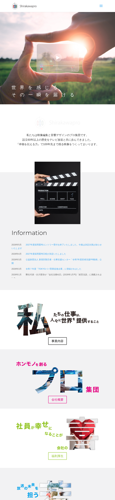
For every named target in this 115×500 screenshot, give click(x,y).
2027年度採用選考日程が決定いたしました (46, 214)
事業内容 (57, 301)
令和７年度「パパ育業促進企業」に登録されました (53, 229)
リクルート (57, 479)
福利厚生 (57, 416)
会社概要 (57, 359)
